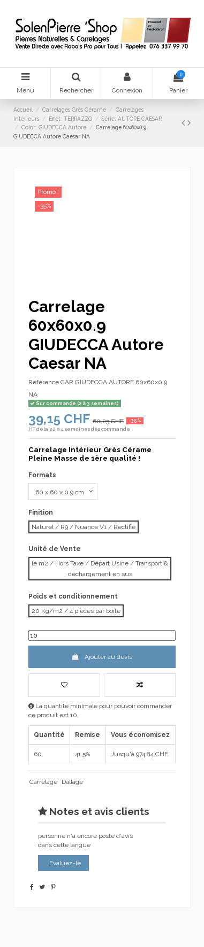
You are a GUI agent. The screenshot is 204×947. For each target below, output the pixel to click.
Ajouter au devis (102, 657)
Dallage (72, 782)
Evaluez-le (65, 863)
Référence (43, 382)
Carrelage (43, 782)
